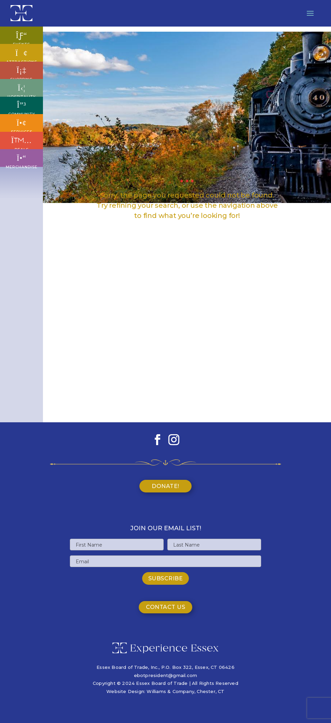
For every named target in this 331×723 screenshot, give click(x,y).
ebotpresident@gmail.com (165, 675)
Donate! (165, 486)
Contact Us (165, 607)
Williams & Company (170, 691)
